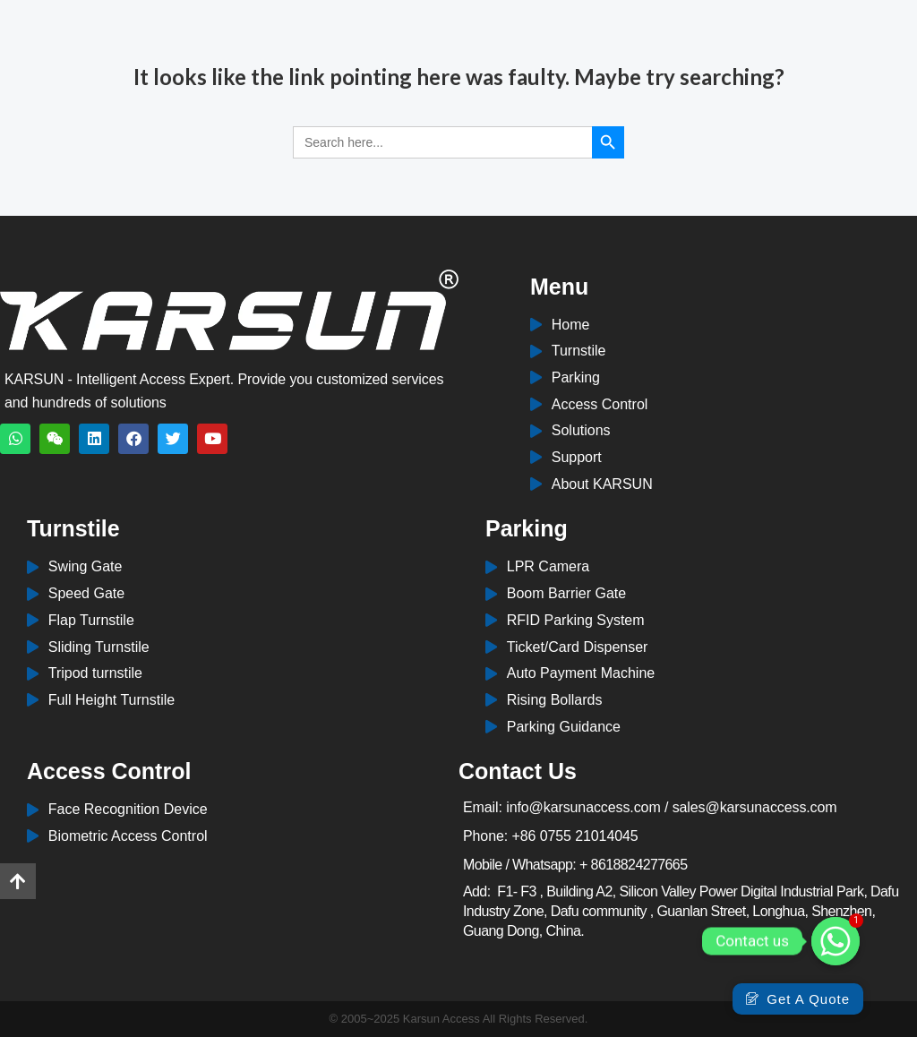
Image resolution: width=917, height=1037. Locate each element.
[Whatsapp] (835, 941)
